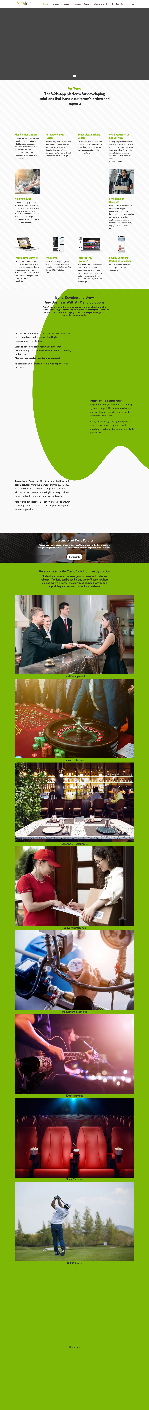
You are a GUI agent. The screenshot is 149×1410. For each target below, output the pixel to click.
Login (128, 4)
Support (109, 4)
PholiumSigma (92, 1406)
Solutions (65, 4)
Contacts (119, 4)
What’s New (56, 1392)
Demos (86, 4)
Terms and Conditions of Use (25, 1399)
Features (77, 4)
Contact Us (74, 505)
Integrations (99, 4)
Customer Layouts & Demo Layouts (28, 1395)
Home (45, 4)
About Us (18, 1392)
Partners (55, 4)
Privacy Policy (59, 1395)
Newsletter (47, 1395)
